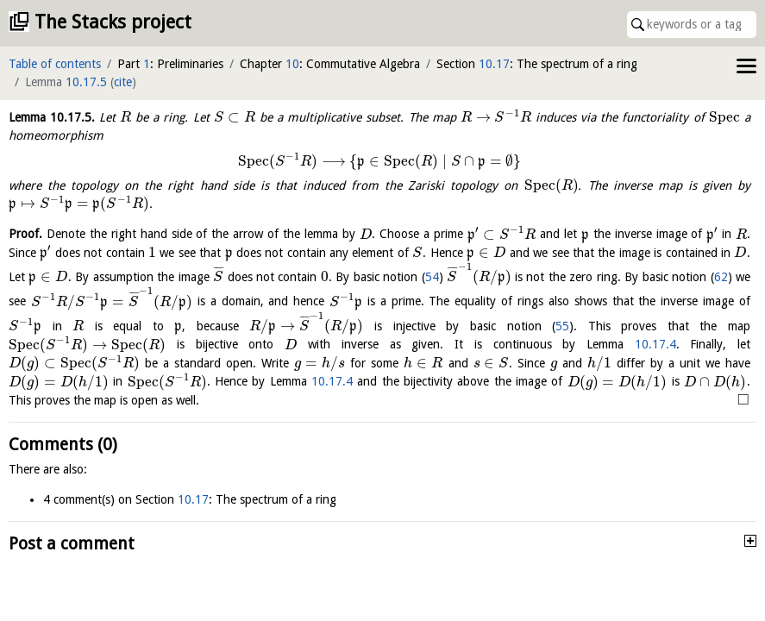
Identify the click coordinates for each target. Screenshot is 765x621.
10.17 (494, 64)
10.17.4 (655, 345)
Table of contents (55, 64)
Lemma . (52, 117)
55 (562, 326)
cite (123, 82)
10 (292, 64)
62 (721, 277)
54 (432, 277)
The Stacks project (112, 22)
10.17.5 (86, 82)
